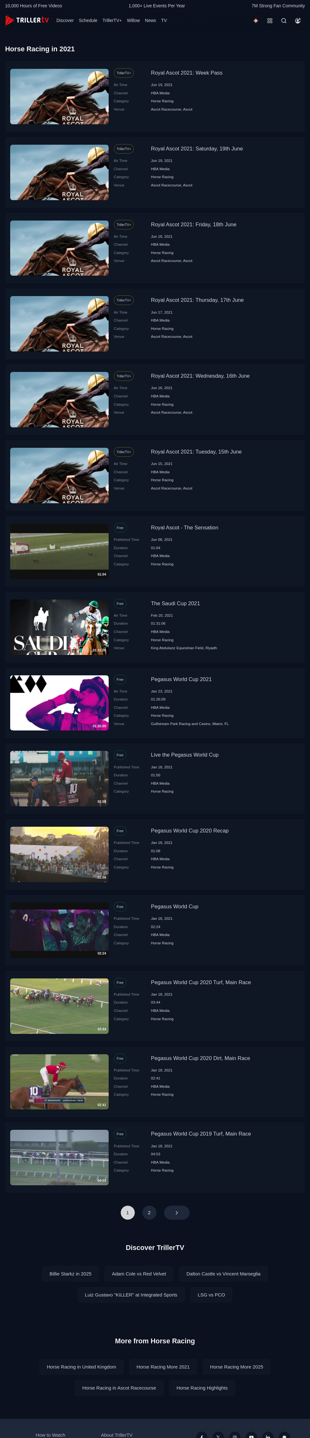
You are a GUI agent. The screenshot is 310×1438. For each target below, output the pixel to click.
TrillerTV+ (112, 20)
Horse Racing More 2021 (163, 1366)
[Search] (284, 21)
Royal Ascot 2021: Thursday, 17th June (197, 300)
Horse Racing (162, 101)
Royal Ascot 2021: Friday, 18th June (193, 225)
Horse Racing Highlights (202, 1388)
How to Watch (50, 1435)
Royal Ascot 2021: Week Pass (187, 73)
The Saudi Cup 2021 (175, 603)
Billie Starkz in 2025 (70, 1273)
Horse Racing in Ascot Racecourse (119, 1388)
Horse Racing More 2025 (236, 1366)
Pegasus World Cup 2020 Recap (190, 831)
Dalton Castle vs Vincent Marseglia (223, 1273)
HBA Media (160, 93)
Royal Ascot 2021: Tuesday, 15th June (196, 452)
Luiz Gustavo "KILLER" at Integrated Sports (131, 1294)
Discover (65, 20)
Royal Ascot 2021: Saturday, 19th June (197, 149)
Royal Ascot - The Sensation (184, 528)
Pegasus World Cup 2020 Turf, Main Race (201, 982)
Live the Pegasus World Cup (185, 755)
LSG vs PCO (211, 1294)
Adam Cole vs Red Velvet (139, 1273)
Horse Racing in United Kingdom (81, 1366)
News (150, 20)
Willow (133, 20)
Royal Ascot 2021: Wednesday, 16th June (200, 376)
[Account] (298, 21)
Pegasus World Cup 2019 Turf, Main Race (201, 1134)
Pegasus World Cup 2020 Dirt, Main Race (200, 1058)
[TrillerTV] (27, 20)
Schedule (88, 20)
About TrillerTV (117, 1435)
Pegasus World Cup (174, 907)
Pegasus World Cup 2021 (181, 679)
